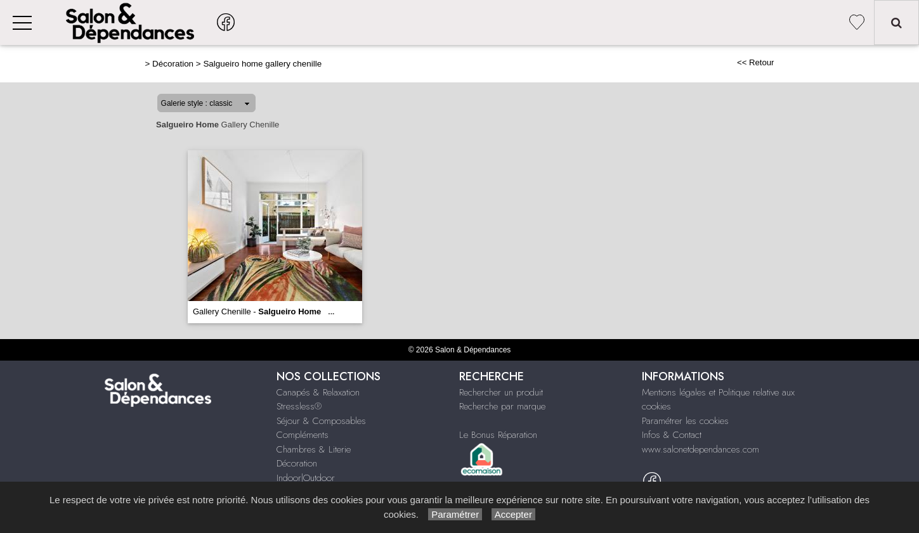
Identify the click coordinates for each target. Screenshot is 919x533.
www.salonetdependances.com (700, 449)
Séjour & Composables (321, 421)
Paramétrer (455, 514)
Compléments (303, 435)
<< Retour (755, 62)
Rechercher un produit (501, 392)
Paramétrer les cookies (685, 421)
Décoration (172, 63)
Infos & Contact (671, 435)
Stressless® (299, 406)
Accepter (513, 514)
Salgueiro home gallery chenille (262, 63)
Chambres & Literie (314, 449)
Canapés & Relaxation (318, 392)
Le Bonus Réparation (498, 435)
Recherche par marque (502, 406)
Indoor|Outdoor (306, 478)
